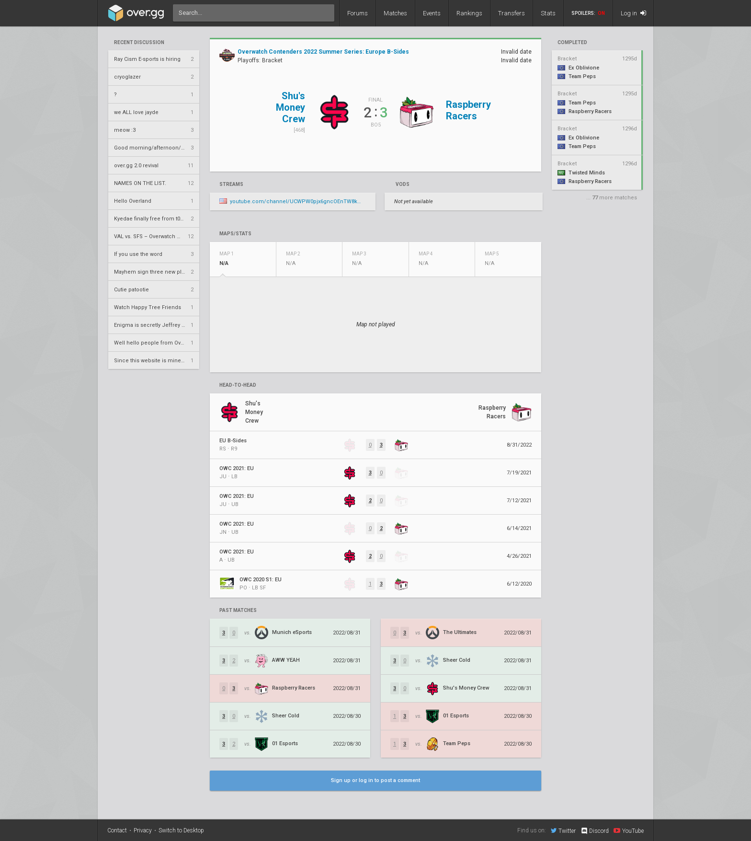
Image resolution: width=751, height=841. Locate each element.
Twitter (563, 830)
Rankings (469, 13)
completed (572, 42)
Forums (357, 13)
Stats (548, 13)
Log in (633, 13)
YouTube (629, 830)
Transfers (511, 13)
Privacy (143, 830)
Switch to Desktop (181, 830)
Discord (594, 831)
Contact (117, 830)
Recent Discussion (139, 42)
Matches (395, 13)
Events (432, 13)
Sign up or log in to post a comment (375, 780)
